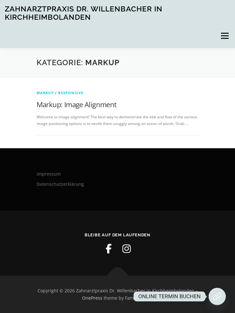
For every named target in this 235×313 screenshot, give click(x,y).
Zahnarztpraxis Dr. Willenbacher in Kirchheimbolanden (83, 12)
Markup (45, 92)
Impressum (49, 174)
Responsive (70, 92)
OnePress (92, 298)
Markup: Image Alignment (77, 104)
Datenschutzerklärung (60, 184)
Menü (224, 35)
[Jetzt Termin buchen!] (217, 296)
